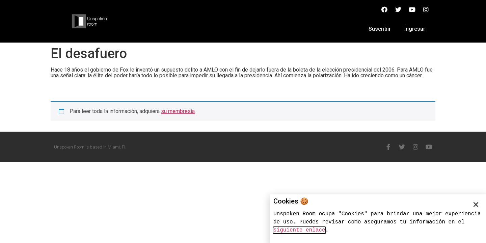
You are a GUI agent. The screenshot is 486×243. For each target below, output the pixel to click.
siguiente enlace (299, 230)
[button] (476, 204)
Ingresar (414, 29)
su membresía (178, 111)
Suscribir (380, 29)
